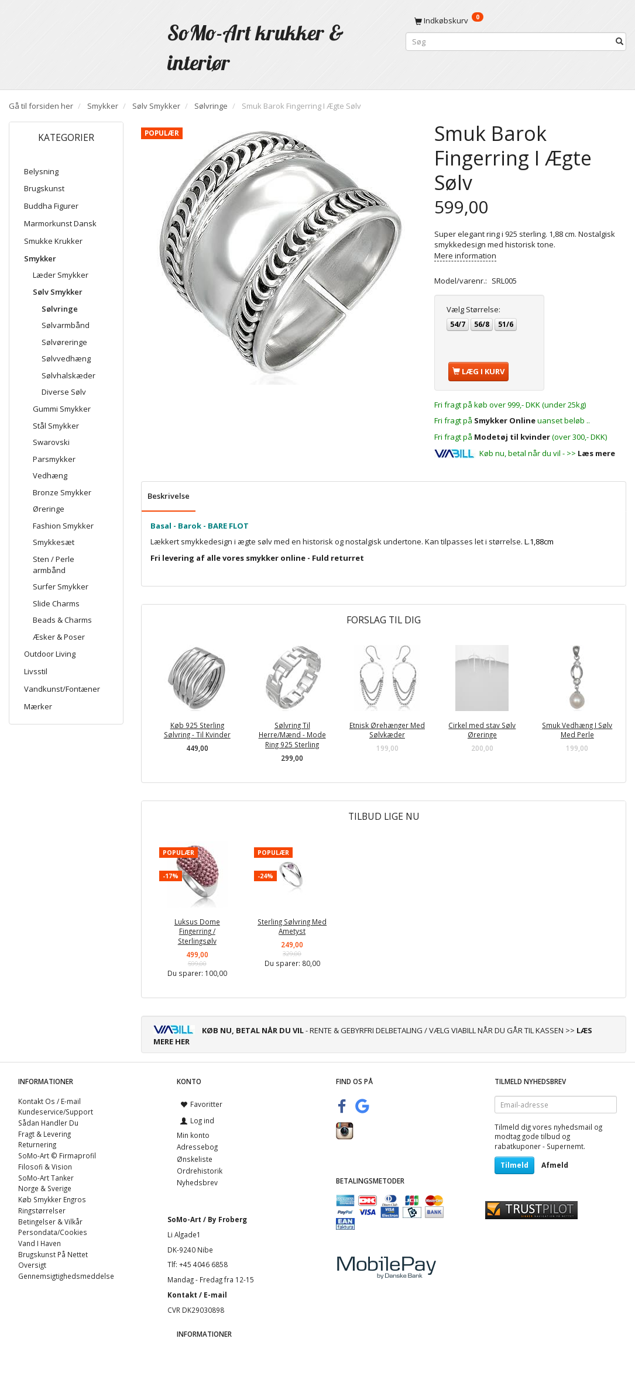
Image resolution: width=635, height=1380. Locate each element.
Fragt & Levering (44, 1133)
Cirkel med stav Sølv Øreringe (482, 730)
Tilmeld (514, 1165)
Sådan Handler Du (48, 1122)
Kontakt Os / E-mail (49, 1101)
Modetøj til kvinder (512, 437)
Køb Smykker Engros (52, 1199)
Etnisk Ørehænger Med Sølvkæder (387, 730)
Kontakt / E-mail (197, 1294)
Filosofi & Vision (45, 1166)
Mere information (465, 255)
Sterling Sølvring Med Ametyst (292, 926)
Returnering (37, 1144)
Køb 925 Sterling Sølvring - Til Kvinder (197, 730)
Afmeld (554, 1165)
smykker (262, 558)
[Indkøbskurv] (516, 20)
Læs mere (596, 453)
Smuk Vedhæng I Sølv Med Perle (577, 730)
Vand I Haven (39, 1243)
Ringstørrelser (42, 1210)
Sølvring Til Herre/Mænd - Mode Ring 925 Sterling (292, 734)
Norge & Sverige (44, 1188)
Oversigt (32, 1264)
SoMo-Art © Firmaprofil (57, 1155)
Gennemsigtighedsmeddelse (66, 1276)
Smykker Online (505, 420)
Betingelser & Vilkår (50, 1221)
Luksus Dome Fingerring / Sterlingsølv (197, 931)
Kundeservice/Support (55, 1111)
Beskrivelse (168, 496)
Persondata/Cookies (52, 1232)
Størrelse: (473, 309)
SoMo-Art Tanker (46, 1177)
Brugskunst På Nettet (53, 1254)
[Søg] (619, 41)
